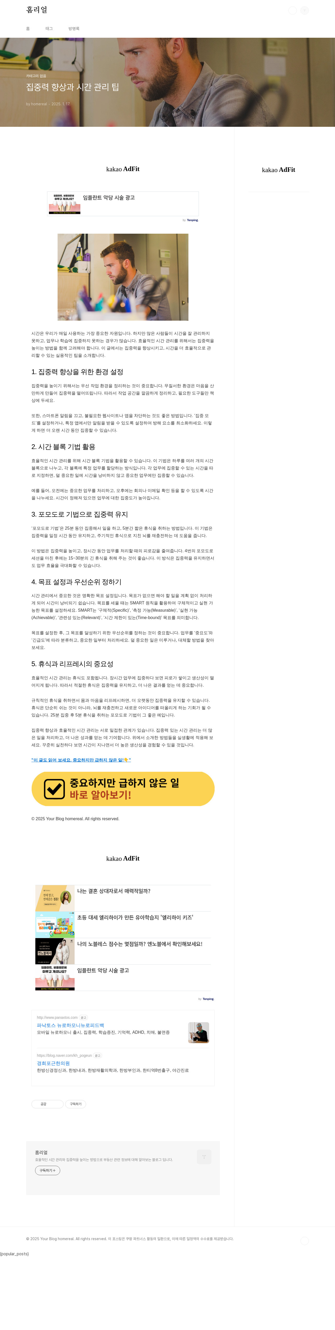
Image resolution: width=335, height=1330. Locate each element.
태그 (49, 28)
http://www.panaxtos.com (57, 1091)
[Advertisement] (123, 912)
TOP (304, 1314)
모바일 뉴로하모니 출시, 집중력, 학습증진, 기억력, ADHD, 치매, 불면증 (103, 1105)
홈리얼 (36, 10)
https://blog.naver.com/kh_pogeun (64, 1129)
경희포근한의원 (53, 1136)
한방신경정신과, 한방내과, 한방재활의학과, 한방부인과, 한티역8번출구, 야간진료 (113, 1143)
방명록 (74, 28)
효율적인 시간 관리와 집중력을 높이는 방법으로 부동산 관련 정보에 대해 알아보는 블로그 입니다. (104, 1233)
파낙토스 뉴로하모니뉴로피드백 (70, 1098)
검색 (293, 10)
